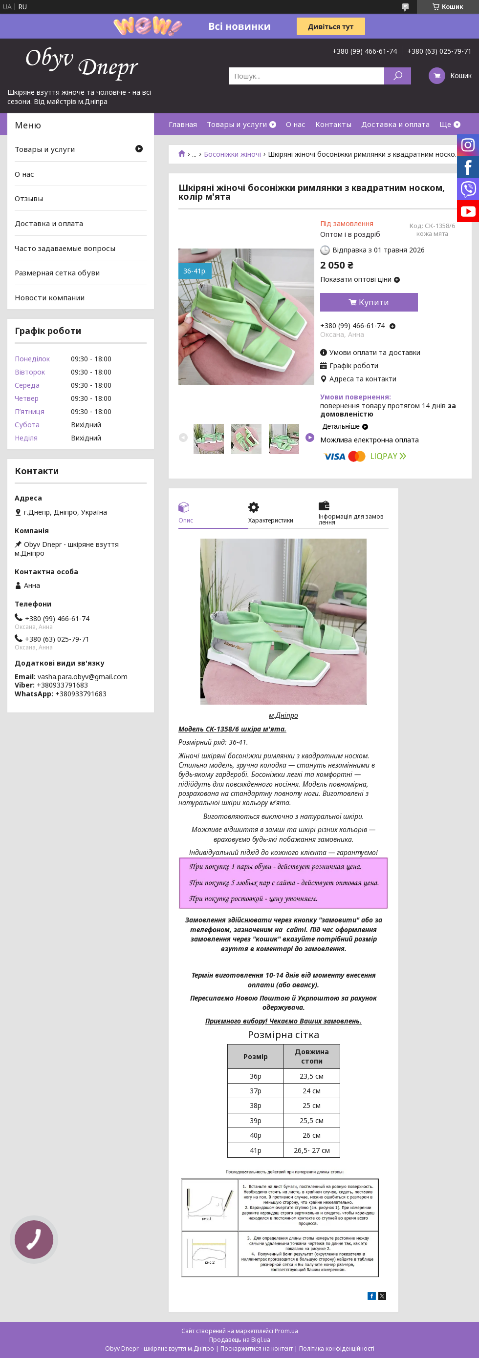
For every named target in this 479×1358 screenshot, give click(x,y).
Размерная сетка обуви (57, 272)
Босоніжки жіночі (232, 154)
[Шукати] (397, 75)
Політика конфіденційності (336, 1348)
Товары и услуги (237, 124)
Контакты (333, 124)
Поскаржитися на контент (256, 1348)
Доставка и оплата (395, 124)
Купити (374, 302)
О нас (295, 124)
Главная (183, 124)
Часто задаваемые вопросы (65, 247)
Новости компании (50, 297)
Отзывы (29, 198)
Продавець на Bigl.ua (239, 1340)
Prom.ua (286, 1331)
